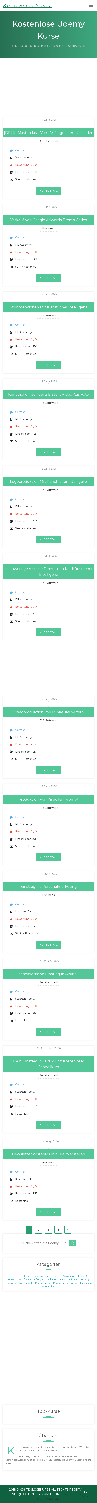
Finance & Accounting (63, 1275)
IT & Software (24, 1279)
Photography (42, 1282)
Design (26, 1275)
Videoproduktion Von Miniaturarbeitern (48, 712)
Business (15, 1275)
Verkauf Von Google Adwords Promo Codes (48, 220)
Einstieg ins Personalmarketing (48, 886)
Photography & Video (65, 1282)
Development (41, 1275)
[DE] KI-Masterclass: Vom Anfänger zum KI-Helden (48, 133)
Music (63, 1279)
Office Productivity (79, 1279)
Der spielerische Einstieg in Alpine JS (48, 974)
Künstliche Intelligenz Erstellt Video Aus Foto (48, 394)
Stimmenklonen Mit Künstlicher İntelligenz (48, 307)
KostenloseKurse (27, 5)
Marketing (51, 1279)
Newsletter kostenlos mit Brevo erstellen (48, 1154)
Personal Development (19, 1282)
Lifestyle (38, 1279)
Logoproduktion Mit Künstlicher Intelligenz (48, 481)
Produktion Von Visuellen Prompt (48, 799)
